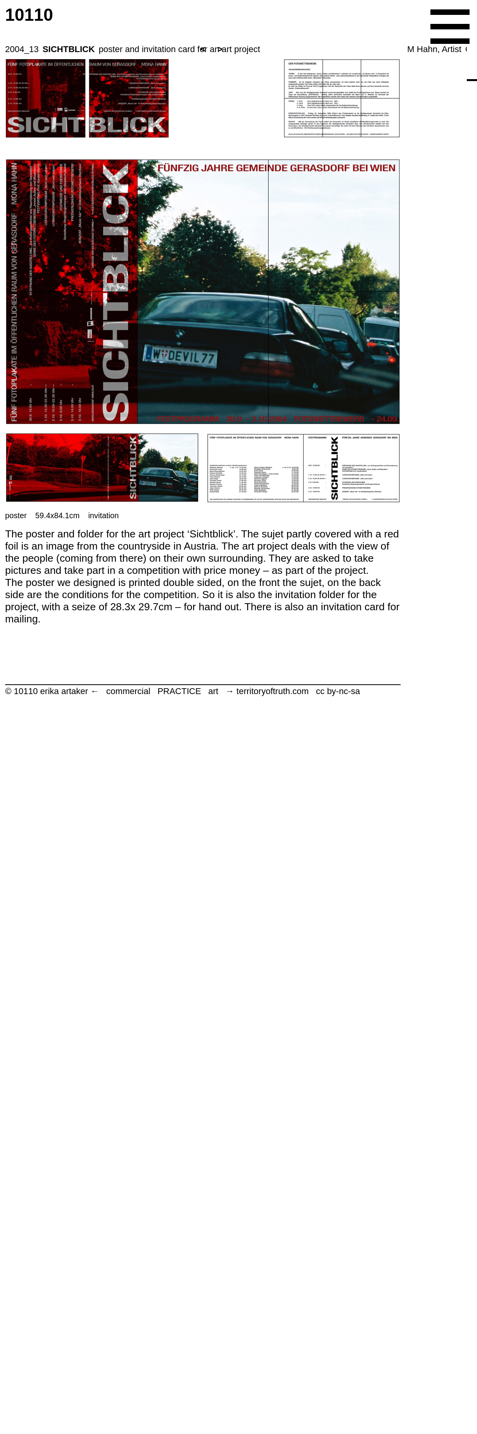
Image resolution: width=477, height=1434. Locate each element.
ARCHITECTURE (292, 182)
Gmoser (292, 1169)
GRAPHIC (292, 313)
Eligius (291, 708)
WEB (292, 215)
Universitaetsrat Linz (291, 445)
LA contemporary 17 (292, 544)
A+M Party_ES (291, 675)
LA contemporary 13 (292, 1366)
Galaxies (291, 807)
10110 (288, 62)
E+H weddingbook (292, 840)
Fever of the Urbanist (292, 939)
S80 (291, 412)
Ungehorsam (291, 1399)
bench (292, 1037)
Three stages (292, 1136)
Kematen (292, 1235)
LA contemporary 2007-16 (292, 741)
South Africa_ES (292, 642)
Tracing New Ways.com (291, 1268)
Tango (292, 1103)
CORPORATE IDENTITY (291, 149)
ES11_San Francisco (291, 577)
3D (292, 248)
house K (292, 478)
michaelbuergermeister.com (291, 1300)
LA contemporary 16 (292, 774)
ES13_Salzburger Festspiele (292, 1202)
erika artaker (292, 116)
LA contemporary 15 (292, 873)
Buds (291, 906)
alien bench (291, 1070)
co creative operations (292, 346)
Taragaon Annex (292, 1333)
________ (292, 379)
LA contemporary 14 (292, 971)
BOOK (292, 280)
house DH (292, 511)
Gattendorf (292, 610)
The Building (292, 1004)
